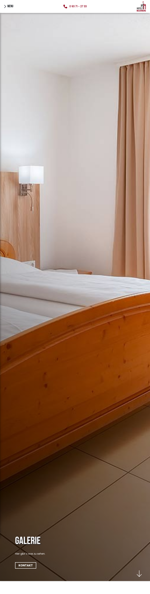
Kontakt (26, 565)
